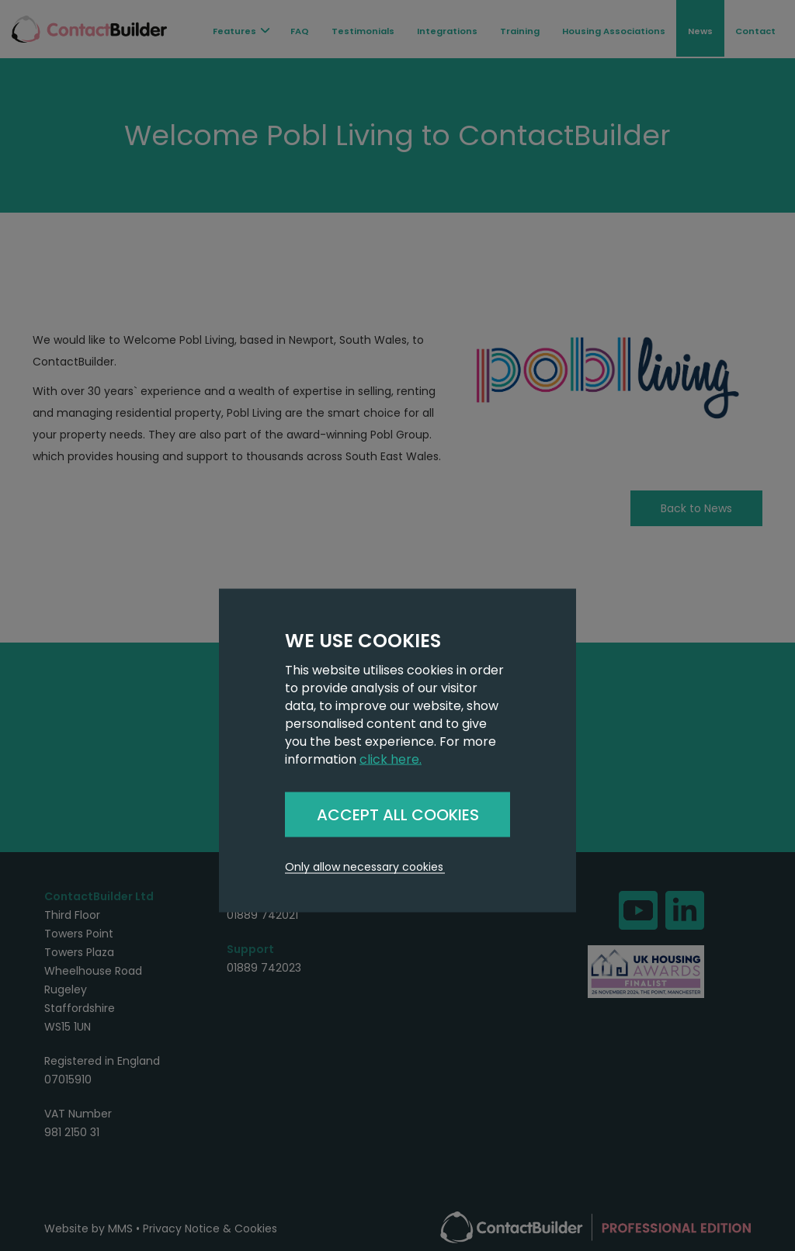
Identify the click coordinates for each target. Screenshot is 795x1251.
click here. (390, 759)
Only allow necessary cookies (364, 867)
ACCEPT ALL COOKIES (398, 814)
